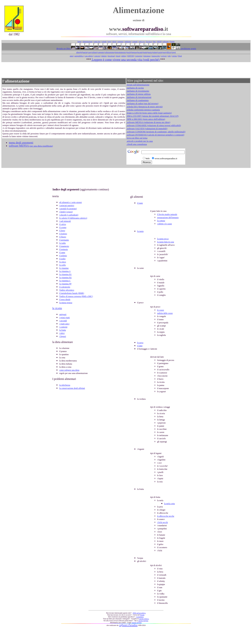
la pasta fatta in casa (165, 242)
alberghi (79, 52)
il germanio (64, 240)
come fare (97, 41)
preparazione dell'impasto (168, 217)
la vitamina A (65, 271)
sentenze (120, 41)
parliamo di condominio (137, 100)
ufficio (168, 52)
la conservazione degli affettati (72, 388)
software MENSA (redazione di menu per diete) (148, 122)
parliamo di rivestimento (137, 91)
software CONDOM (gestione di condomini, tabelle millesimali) (155, 131)
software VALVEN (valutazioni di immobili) (146, 128)
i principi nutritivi (66, 205)
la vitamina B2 (65, 277)
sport (164, 52)
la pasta (140, 231)
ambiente (128, 41)
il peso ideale (64, 299)
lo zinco (62, 262)
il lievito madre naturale (167, 214)
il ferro (62, 230)
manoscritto (156, 56)
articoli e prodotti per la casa (139, 141)
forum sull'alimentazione (137, 84)
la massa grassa (65, 302)
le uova (140, 342)
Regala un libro (64, 48)
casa (89, 52)
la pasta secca (163, 239)
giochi (128, 52)
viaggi (173, 52)
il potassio (63, 249)
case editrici (89, 56)
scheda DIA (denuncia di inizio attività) (144, 106)
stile (169, 56)
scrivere (164, 56)
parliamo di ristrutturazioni (138, 97)
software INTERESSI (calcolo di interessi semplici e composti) (155, 134)
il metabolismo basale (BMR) (71, 293)
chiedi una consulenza (136, 144)
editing (123, 56)
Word (180, 56)
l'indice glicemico (66, 290)
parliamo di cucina (135, 87)
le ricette (57, 308)
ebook (118, 56)
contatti (134, 41)
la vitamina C (65, 280)
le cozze (160, 310)
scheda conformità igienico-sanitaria (143, 109)
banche (84, 52)
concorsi (97, 56)
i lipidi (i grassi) (66, 212)
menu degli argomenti (21, 142)
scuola (159, 52)
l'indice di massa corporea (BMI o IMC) (76, 296)
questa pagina (143, 621)
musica (149, 52)
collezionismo (109, 52)
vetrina (174, 56)
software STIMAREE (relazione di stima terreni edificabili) (153, 125)
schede (104, 41)
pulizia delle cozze (165, 313)
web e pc (142, 41)
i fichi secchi (162, 522)
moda (145, 52)
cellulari (94, 52)
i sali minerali (65, 221)
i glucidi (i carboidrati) (68, 215)
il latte (139, 346)
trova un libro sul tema (136, 138)
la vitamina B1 (65, 274)
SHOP (159, 41)
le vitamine (64, 268)
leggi (109, 41)
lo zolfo (62, 265)
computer (100, 52)
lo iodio (62, 243)
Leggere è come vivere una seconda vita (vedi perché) (125, 59)
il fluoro (62, 237)
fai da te (149, 41)
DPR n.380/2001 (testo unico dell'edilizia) (145, 119)
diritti (114, 41)
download (111, 56)
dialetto (104, 56)
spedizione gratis (188, 48)
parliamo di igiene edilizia (138, 94)
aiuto (71, 56)
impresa (134, 52)
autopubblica (78, 56)
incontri (140, 52)
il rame (62, 252)
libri (154, 41)
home (79, 41)
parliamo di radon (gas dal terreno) (142, 103)
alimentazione (87, 41)
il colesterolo (64, 287)
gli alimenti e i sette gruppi (70, 202)
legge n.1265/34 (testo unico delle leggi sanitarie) (149, 113)
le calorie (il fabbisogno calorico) (73, 218)
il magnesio (64, 246)
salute (155, 52)
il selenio (63, 255)
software (166, 41)
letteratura (147, 56)
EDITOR (130, 56)
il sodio (62, 259)
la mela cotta (169, 503)
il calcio (62, 224)
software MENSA (31, 145)
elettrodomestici (120, 52)
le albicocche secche (165, 516)
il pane (140, 203)
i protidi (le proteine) (68, 208)
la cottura (161, 220)
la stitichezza (64, 385)
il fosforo (63, 233)
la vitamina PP (65, 284)
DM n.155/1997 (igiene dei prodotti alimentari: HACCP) (152, 116)
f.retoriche (138, 56)
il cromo (62, 227)
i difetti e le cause (164, 224)
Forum (172, 41)
